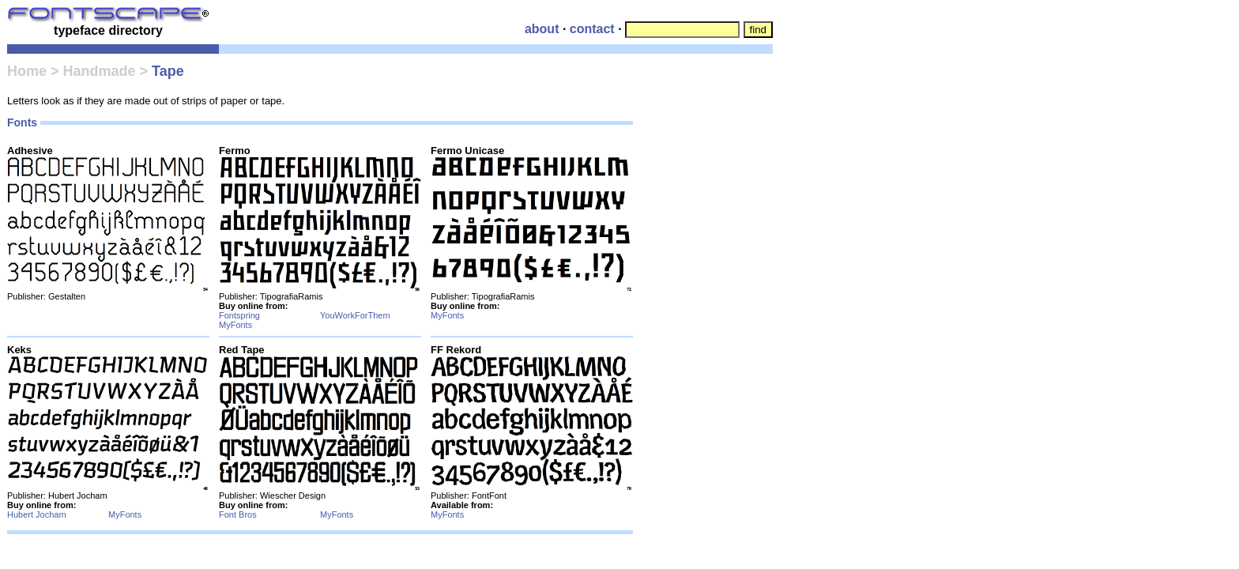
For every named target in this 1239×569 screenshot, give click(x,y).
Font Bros (238, 514)
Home (27, 71)
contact (592, 29)
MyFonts (235, 325)
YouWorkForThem (355, 315)
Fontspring (239, 315)
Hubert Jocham (36, 514)
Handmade (99, 71)
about (542, 29)
